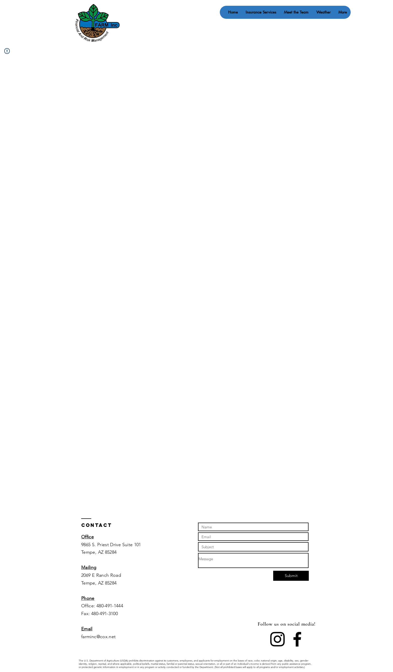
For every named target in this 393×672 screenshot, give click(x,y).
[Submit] (291, 576)
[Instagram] (277, 639)
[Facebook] (297, 639)
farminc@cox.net (98, 636)
